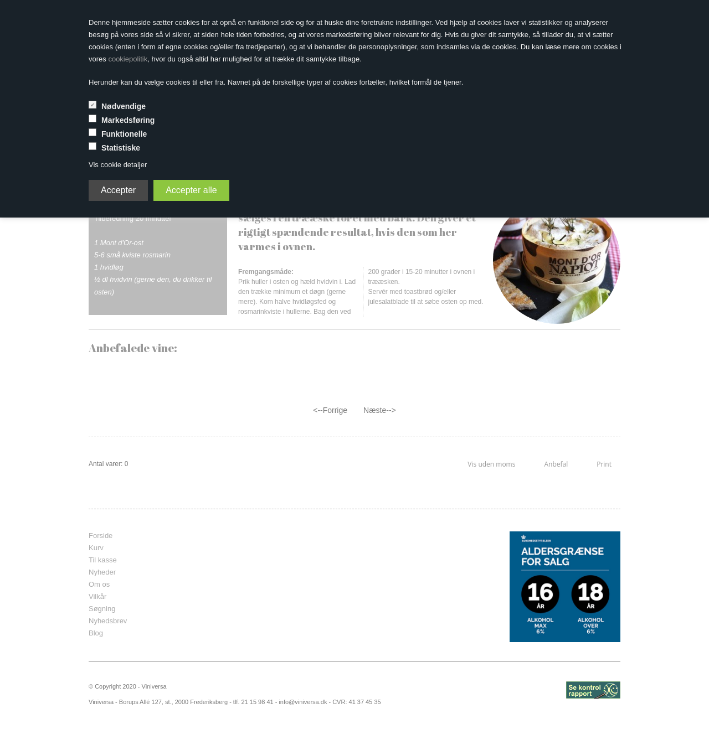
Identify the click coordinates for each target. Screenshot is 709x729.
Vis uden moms (491, 464)
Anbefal (556, 464)
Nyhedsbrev (108, 621)
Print (604, 464)
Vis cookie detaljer (118, 165)
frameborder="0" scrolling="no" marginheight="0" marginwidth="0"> (346, 586)
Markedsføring (128, 120)
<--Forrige (330, 410)
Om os (99, 584)
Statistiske (120, 147)
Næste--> (379, 410)
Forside (100, 535)
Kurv (96, 548)
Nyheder (102, 572)
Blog (96, 633)
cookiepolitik (127, 59)
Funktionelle (124, 134)
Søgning (102, 608)
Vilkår (97, 596)
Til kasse (103, 560)
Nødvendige (123, 106)
